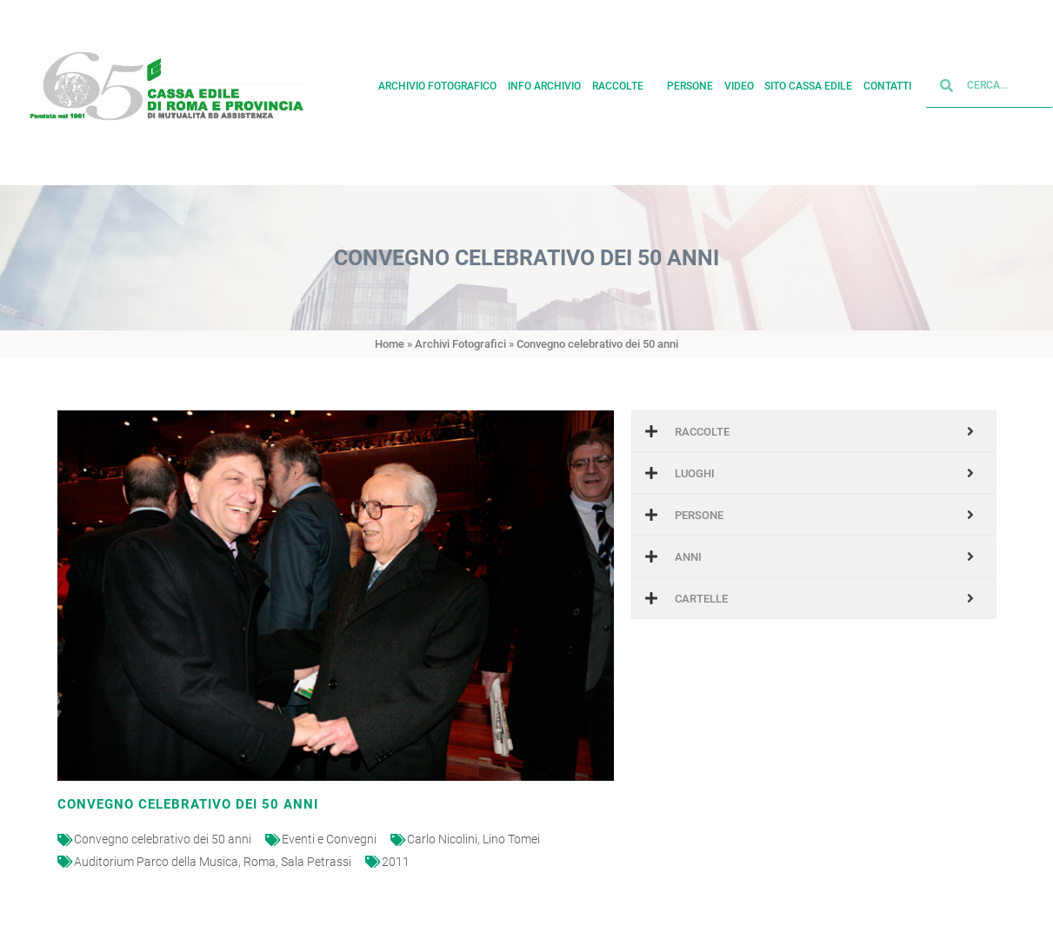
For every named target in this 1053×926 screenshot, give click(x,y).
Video (739, 82)
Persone (690, 82)
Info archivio (544, 82)
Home (389, 343)
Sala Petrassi (316, 862)
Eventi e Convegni (329, 839)
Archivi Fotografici (460, 343)
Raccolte (624, 81)
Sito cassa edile (808, 82)
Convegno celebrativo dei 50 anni (162, 839)
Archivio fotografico (437, 82)
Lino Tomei (511, 839)
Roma (259, 862)
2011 (396, 862)
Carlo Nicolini (442, 839)
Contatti (887, 82)
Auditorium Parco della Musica (156, 862)
